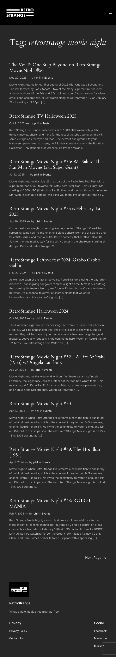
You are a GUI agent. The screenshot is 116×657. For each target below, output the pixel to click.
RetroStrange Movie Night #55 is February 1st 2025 (55, 211)
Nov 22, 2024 (18, 272)
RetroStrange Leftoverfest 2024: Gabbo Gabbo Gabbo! (54, 263)
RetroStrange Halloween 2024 (38, 311)
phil (38, 77)
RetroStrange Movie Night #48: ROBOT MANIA (50, 503)
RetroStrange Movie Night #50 (40, 403)
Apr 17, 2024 (17, 410)
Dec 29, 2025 (18, 77)
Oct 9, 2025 (17, 123)
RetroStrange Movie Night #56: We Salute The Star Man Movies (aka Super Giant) (56, 164)
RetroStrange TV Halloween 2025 (42, 116)
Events (48, 77)
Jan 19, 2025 (17, 221)
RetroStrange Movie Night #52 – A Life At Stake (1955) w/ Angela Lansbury (57, 359)
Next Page (96, 557)
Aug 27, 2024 (17, 369)
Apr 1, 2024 (16, 462)
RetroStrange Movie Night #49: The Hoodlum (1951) (55, 452)
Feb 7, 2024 (16, 513)
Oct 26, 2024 (17, 318)
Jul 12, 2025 (17, 174)
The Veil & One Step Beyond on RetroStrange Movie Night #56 (55, 67)
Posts (45, 123)
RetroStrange (19, 603)
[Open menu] (110, 12)
